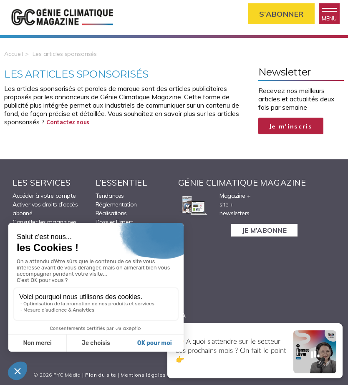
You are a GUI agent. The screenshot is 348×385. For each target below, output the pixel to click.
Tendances (110, 195)
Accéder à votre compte (44, 195)
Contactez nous (67, 122)
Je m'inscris (291, 126)
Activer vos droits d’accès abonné (45, 209)
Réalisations (111, 213)
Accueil (13, 53)
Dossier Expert (114, 222)
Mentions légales (143, 375)
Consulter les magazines (45, 222)
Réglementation (116, 204)
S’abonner (281, 14)
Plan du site (100, 375)
